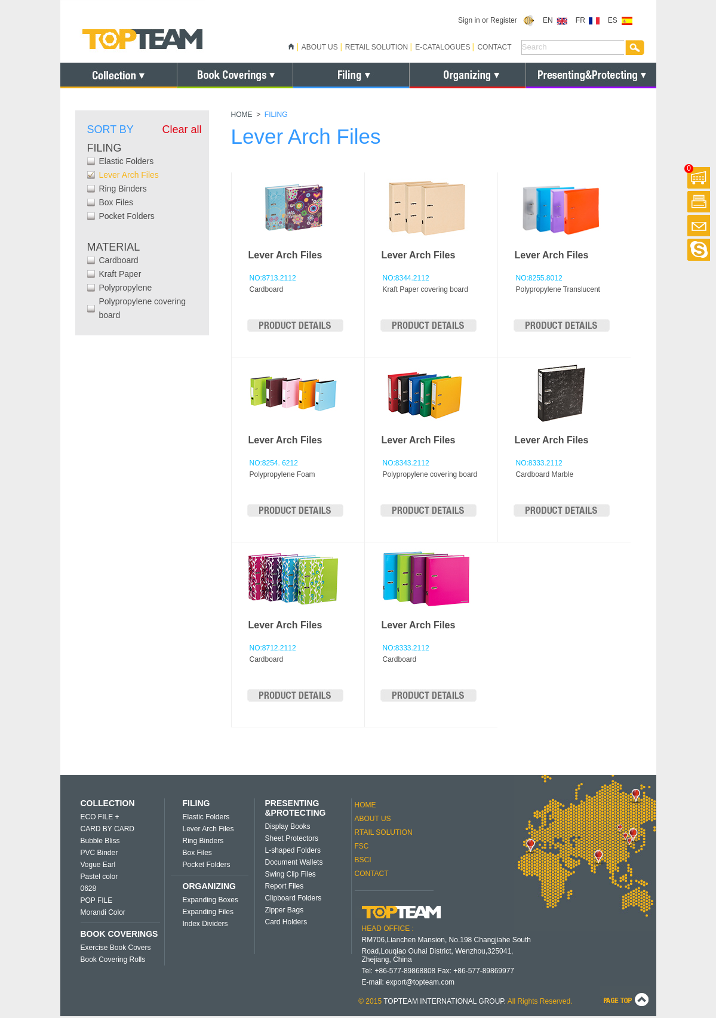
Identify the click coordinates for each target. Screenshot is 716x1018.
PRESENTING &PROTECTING (295, 808)
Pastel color (99, 876)
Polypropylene (125, 287)
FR (588, 20)
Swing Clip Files (290, 874)
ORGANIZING (209, 886)
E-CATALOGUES (442, 47)
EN (555, 20)
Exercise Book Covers (116, 947)
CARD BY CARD (107, 829)
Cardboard (119, 260)
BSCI (363, 860)
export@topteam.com (420, 982)
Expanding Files (208, 912)
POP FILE (97, 900)
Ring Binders (123, 188)
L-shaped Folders (293, 850)
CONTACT (494, 47)
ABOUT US (320, 47)
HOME (242, 114)
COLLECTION (108, 803)
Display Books (288, 826)
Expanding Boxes (210, 900)
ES (620, 20)
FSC (362, 846)
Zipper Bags (284, 910)
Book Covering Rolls (113, 959)
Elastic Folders (126, 161)
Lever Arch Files (129, 175)
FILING (196, 803)
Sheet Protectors (291, 838)
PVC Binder (99, 853)
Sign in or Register (496, 20)
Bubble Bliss (100, 841)
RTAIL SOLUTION (384, 832)
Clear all (181, 129)
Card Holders (286, 922)
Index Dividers (205, 924)
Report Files (284, 886)
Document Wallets (294, 862)
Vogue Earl (98, 864)
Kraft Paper (120, 274)
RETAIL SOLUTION (376, 47)
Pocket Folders (127, 216)
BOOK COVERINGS (119, 934)
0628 (89, 888)
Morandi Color (103, 912)
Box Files (116, 202)
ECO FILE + (100, 817)
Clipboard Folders (293, 898)
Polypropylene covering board (142, 308)
